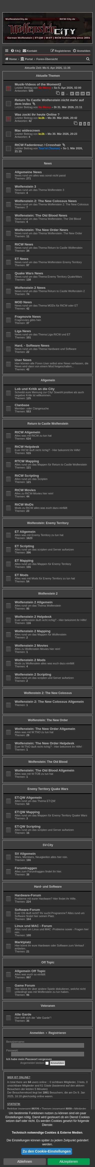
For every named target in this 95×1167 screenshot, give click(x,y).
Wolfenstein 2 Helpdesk (33, 617)
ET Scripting (24, 546)
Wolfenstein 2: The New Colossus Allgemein (49, 701)
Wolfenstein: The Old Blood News (41, 215)
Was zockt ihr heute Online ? (37, 114)
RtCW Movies (25, 490)
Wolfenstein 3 (25, 186)
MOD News (23, 302)
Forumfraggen (26, 868)
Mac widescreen (27, 130)
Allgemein (48, 380)
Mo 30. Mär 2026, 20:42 (62, 117)
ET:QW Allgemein (28, 797)
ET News (21, 259)
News (48, 163)
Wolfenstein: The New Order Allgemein (45, 729)
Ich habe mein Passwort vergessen (29, 1059)
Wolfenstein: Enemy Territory (48, 523)
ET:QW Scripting (27, 826)
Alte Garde (23, 1014)
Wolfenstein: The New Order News (41, 230)
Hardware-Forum (28, 895)
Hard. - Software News (32, 345)
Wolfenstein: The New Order (48, 720)
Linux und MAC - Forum (33, 926)
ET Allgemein (25, 532)
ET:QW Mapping (27, 812)
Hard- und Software (48, 886)
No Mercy (44, 87)
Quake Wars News (29, 273)
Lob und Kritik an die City (35, 389)
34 (88, 93)
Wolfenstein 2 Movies (31, 645)
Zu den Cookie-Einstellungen (47, 1151)
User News (23, 360)
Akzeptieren (68, 1162)
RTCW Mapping (27, 461)
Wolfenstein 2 (48, 593)
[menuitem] (15, 50)
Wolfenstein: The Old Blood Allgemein (44, 770)
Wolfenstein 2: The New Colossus (48, 693)
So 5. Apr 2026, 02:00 (67, 87)
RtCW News (24, 244)
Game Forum (25, 985)
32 (77, 93)
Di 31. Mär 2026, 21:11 (68, 107)
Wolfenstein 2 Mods (30, 660)
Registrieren (57, 1033)
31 (72, 93)
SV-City (48, 845)
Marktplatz (23, 942)
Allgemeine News (28, 172)
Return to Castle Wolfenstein (47, 423)
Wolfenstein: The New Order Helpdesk (44, 743)
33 (82, 93)
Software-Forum (27, 910)
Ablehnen (24, 1162)
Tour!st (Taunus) (49, 148)
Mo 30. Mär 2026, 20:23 (62, 133)
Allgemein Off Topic (30, 971)
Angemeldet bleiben (34, 1063)
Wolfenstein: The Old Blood (47, 762)
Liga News (23, 331)
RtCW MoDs (24, 504)
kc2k (41, 117)
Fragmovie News (28, 316)
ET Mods (21, 575)
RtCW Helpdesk (27, 447)
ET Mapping (24, 560)
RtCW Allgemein (27, 432)
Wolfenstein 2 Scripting (33, 674)
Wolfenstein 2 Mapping (32, 631)
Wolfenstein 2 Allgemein (34, 602)
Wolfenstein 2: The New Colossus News (46, 201)
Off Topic (47, 962)
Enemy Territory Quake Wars (47, 789)
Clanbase (22, 405)
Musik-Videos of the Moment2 (38, 84)
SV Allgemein (25, 854)
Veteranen (48, 1006)
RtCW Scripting (27, 475)
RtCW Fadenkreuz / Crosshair (38, 145)
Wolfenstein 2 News (30, 288)
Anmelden (37, 1033)
